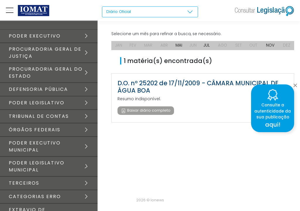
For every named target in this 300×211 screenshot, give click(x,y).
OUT (254, 47)
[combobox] (150, 12)
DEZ (287, 47)
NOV (270, 47)
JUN (193, 47)
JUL (207, 47)
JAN (118, 47)
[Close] (295, 83)
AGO (223, 47)
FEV (132, 47)
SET (239, 47)
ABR (164, 47)
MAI (178, 47)
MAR (148, 47)
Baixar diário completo (148, 112)
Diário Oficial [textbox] (119, 12)
